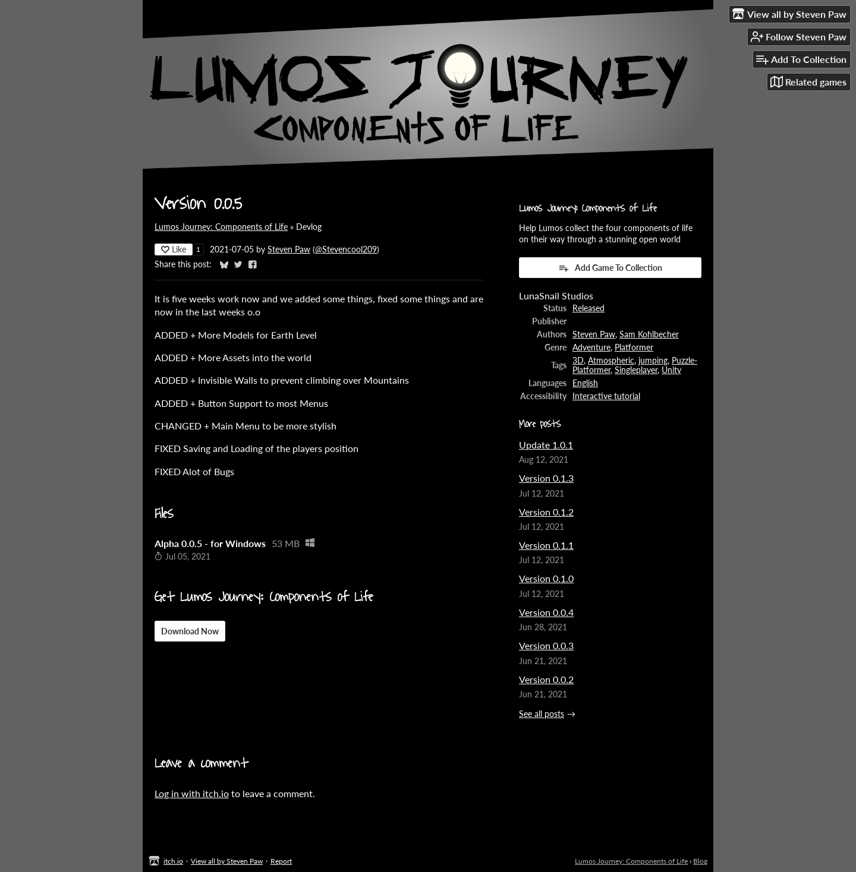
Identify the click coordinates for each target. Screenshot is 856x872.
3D (578, 360)
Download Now (190, 631)
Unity (671, 370)
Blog (700, 861)
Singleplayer (636, 370)
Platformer (634, 347)
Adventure (591, 347)
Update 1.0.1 (546, 444)
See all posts (541, 714)
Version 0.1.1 (546, 545)
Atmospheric (611, 360)
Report (281, 861)
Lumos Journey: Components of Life (221, 227)
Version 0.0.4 (546, 612)
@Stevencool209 (346, 249)
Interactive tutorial (606, 396)
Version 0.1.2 (546, 511)
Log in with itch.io (192, 793)
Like (173, 249)
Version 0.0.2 (546, 679)
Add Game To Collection (610, 268)
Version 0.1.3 (546, 478)
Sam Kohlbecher (649, 334)
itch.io (173, 861)
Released (588, 308)
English (585, 383)
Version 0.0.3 (546, 645)
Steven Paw (289, 249)
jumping (653, 360)
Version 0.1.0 (546, 578)
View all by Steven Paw (227, 861)
